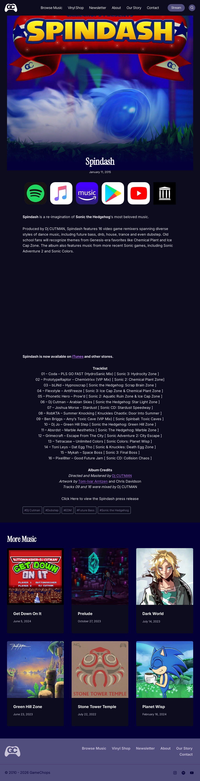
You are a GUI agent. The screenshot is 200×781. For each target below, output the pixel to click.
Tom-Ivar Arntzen (93, 481)
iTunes (78, 356)
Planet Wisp (153, 706)
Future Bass (85, 510)
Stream (176, 8)
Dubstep (52, 510)
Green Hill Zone (27, 706)
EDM (68, 510)
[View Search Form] (192, 7)
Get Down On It (27, 613)
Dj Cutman (32, 510)
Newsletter (97, 8)
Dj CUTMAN (122, 476)
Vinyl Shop (76, 8)
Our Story (134, 8)
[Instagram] (175, 772)
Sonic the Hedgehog (114, 510)
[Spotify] (183, 772)
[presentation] (35, 576)
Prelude (85, 613)
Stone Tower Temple (97, 706)
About (116, 8)
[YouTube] (191, 772)
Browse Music (51, 8)
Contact (153, 8)
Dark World (153, 613)
